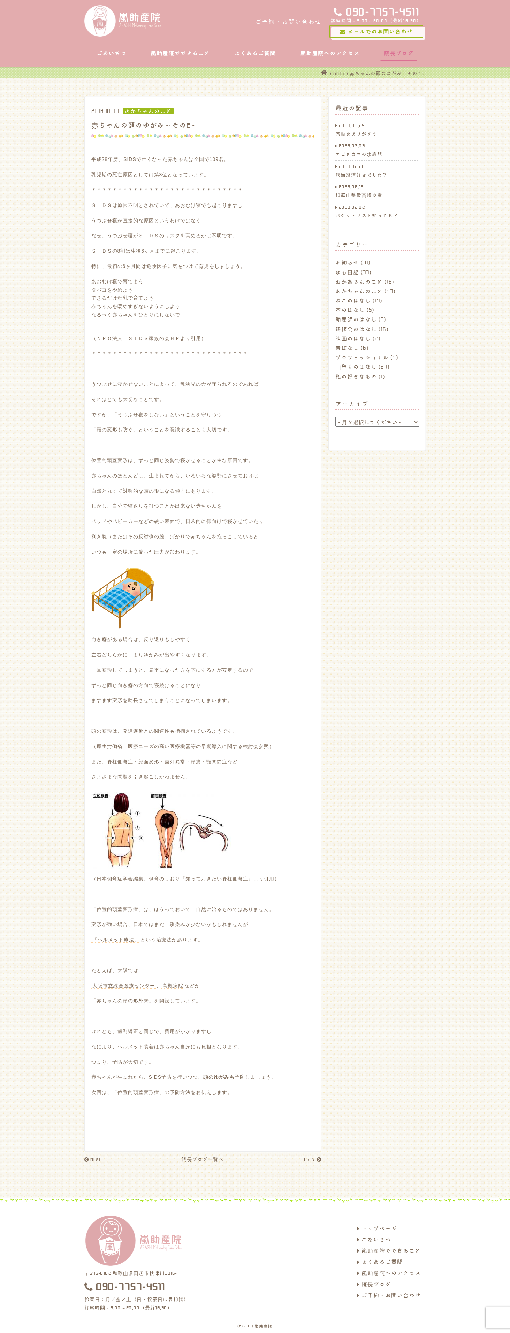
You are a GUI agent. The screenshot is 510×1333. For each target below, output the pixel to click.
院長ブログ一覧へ (202, 1159)
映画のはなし (353, 338)
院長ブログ (398, 53)
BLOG (338, 73)
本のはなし (350, 310)
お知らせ (347, 262)
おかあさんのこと (359, 281)
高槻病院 (172, 985)
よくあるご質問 (255, 53)
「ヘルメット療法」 (115, 939)
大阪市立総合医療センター (123, 985)
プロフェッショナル (362, 357)
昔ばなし (347, 348)
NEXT (92, 1159)
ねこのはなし (353, 300)
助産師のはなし (356, 319)
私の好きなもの (356, 376)
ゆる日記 (347, 272)
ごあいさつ (111, 53)
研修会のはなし (356, 329)
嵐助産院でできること (180, 53)
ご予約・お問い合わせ (389, 1295)
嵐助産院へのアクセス (329, 53)
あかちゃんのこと (359, 291)
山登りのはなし (356, 366)
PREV (312, 1159)
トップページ (377, 1228)
